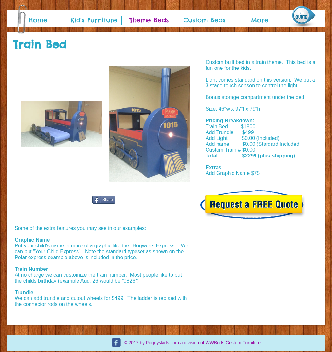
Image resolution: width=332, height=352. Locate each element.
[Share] (103, 200)
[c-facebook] (116, 342)
